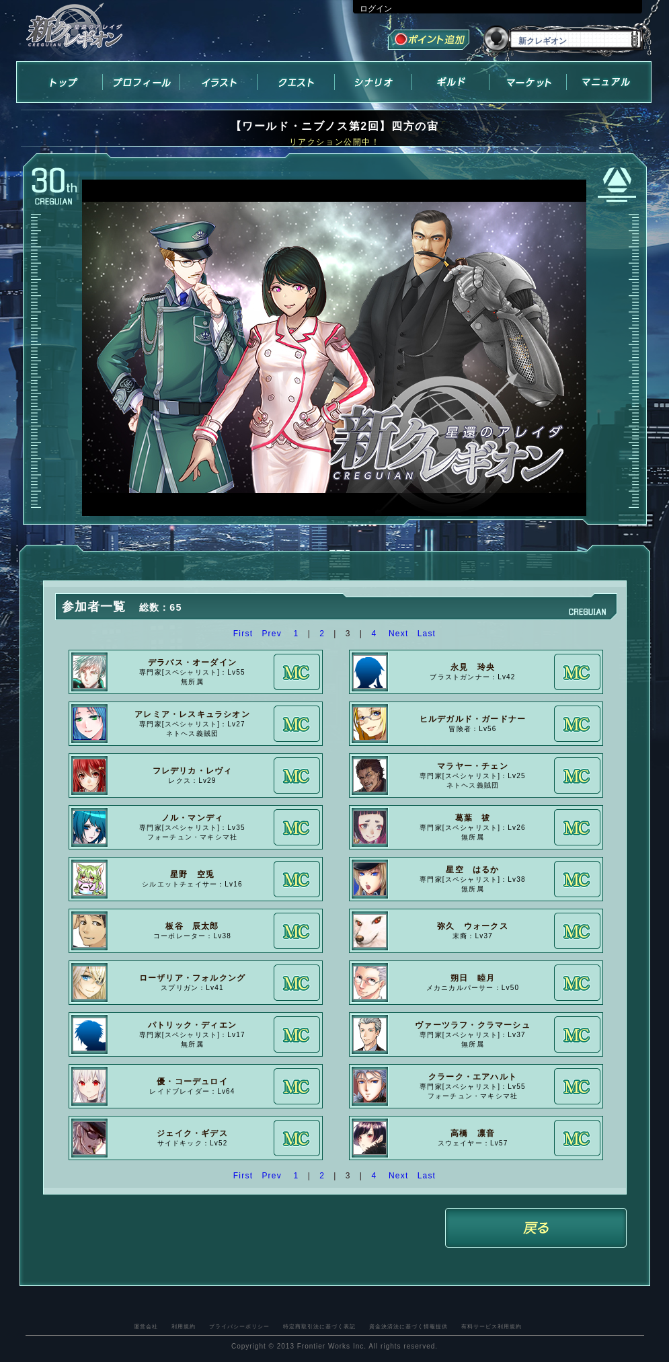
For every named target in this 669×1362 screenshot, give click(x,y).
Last (427, 633)
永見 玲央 (472, 667)
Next (398, 633)
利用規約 (183, 1326)
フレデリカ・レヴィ (193, 770)
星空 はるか (472, 869)
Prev (271, 633)
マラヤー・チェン (472, 766)
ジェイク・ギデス (192, 1133)
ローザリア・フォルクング (192, 978)
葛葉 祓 (473, 818)
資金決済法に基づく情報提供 (408, 1326)
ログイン (376, 8)
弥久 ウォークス (472, 926)
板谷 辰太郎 (192, 926)
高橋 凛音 (472, 1133)
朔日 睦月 (472, 978)
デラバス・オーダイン (192, 662)
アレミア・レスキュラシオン (192, 714)
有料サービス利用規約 (491, 1326)
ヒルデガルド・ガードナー (473, 719)
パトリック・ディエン (192, 1025)
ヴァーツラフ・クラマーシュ (472, 1025)
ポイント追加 (430, 41)
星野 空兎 (192, 874)
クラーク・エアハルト (472, 1077)
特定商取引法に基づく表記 (319, 1326)
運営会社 (146, 1326)
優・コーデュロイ (192, 1081)
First (243, 633)
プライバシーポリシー (239, 1326)
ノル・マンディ (192, 818)
